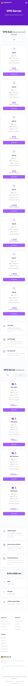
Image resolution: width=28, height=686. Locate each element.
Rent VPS (14, 410)
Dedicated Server (5, 624)
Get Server (14, 74)
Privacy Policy (4, 648)
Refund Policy (4, 651)
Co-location (4, 629)
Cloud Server (4, 621)
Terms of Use (4, 646)
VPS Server (4, 626)
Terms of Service (9, 681)
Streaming (17, 629)
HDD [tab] (20, 375)
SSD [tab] (14, 39)
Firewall (3, 640)
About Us (3, 643)
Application (18, 626)
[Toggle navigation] (26, 2)
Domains (17, 624)
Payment (3, 637)
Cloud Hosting (18, 621)
